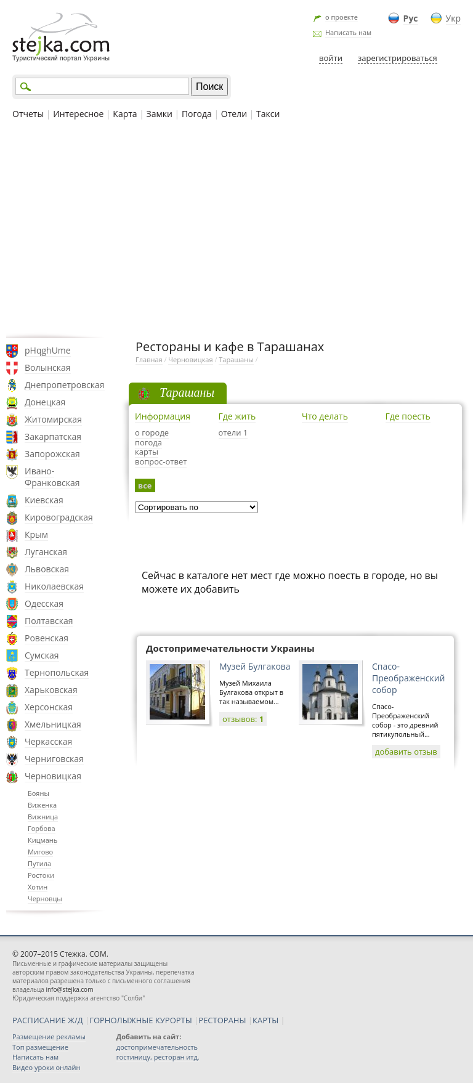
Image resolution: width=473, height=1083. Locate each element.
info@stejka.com (69, 989)
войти (330, 57)
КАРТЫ (265, 1020)
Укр (453, 18)
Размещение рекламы (49, 1036)
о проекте (341, 17)
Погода (197, 114)
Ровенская (46, 638)
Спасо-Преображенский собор (408, 678)
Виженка (42, 804)
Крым (36, 534)
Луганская (46, 552)
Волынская (48, 367)
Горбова (41, 828)
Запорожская (52, 454)
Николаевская (54, 586)
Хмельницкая (53, 724)
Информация (162, 416)
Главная (149, 359)
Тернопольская (57, 672)
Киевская (44, 500)
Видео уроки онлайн (46, 1067)
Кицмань (42, 840)
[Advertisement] (236, 227)
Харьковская (51, 690)
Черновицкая (53, 776)
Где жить (237, 416)
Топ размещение (40, 1047)
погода (148, 442)
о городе (152, 432)
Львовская (47, 569)
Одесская (44, 603)
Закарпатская (53, 436)
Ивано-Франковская (52, 477)
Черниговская (54, 759)
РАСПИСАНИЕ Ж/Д (47, 1020)
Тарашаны (236, 359)
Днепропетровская (65, 385)
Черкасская (48, 741)
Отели (234, 114)
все (145, 485)
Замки (159, 114)
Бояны (38, 793)
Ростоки (41, 875)
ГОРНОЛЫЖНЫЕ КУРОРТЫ (140, 1020)
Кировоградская (59, 517)
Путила (39, 863)
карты (146, 451)
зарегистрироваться (397, 57)
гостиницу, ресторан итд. (158, 1056)
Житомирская (53, 419)
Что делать (325, 416)
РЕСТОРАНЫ (222, 1020)
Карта (125, 114)
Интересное (78, 114)
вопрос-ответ (161, 461)
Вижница (43, 816)
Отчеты (28, 114)
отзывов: (243, 718)
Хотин (37, 886)
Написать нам (348, 32)
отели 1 (233, 432)
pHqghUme (48, 350)
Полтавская (49, 621)
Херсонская (49, 707)
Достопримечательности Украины (230, 648)
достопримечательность (157, 1047)
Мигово (40, 851)
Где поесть (408, 416)
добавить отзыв (406, 751)
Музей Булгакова (255, 666)
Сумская (42, 655)
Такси (268, 114)
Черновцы (45, 898)
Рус (410, 18)
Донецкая (45, 402)
